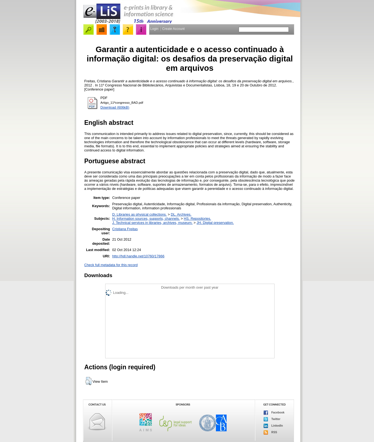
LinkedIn (273, 426)
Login (154, 29)
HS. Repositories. (197, 218)
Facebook (274, 412)
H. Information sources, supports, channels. (146, 218)
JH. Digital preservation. (215, 223)
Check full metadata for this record (111, 265)
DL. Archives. (181, 214)
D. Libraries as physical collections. (139, 214)
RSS (270, 432)
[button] (88, 381)
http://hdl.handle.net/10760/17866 (138, 256)
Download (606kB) (115, 107)
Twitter (272, 419)
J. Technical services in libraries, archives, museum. (152, 223)
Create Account (173, 29)
